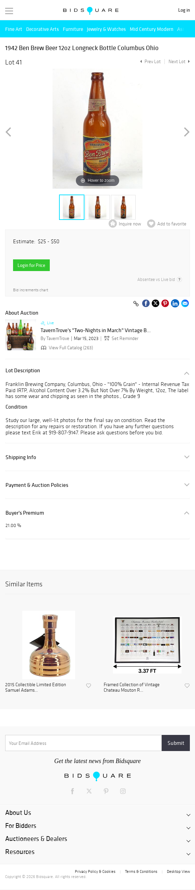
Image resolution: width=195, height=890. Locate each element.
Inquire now (130, 224)
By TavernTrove (55, 338)
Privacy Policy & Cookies (95, 871)
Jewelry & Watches (106, 29)
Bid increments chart (30, 290)
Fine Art (13, 29)
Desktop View (178, 871)
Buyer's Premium (24, 513)
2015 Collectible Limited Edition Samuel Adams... (35, 687)
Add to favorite (171, 224)
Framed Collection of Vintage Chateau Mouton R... (132, 687)
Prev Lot (149, 62)
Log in (184, 10)
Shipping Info (20, 457)
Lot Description (22, 370)
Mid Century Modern (151, 29)
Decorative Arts (42, 29)
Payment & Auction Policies (36, 485)
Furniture (73, 29)
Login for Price (31, 265)
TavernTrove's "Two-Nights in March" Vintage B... (96, 330)
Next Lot (179, 62)
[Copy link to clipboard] (136, 304)
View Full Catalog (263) (66, 348)
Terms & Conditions (141, 871)
